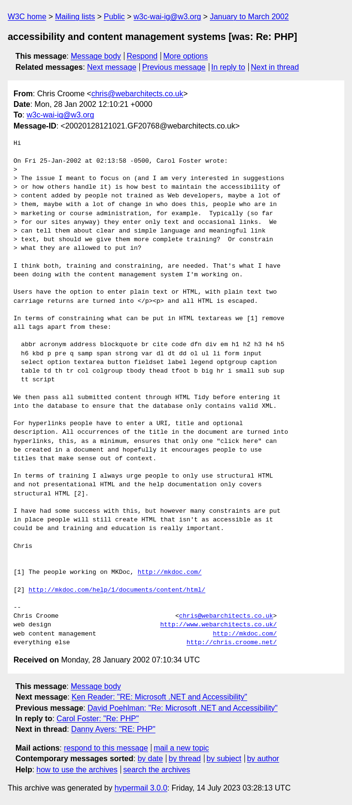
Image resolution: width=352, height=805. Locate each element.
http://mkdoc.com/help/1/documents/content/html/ (116, 590)
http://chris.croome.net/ (232, 642)
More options (185, 56)
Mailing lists (75, 17)
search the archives (156, 770)
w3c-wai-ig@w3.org (167, 17)
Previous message (174, 67)
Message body (96, 56)
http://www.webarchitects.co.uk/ (218, 625)
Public (114, 17)
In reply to (228, 67)
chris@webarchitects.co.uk (137, 94)
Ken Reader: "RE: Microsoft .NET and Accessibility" (159, 697)
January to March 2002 (249, 17)
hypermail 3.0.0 (140, 788)
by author (263, 758)
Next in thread (275, 67)
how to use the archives (77, 770)
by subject (223, 758)
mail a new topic (181, 748)
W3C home (27, 17)
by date (149, 758)
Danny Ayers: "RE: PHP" (113, 729)
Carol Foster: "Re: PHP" (97, 718)
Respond (142, 56)
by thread (185, 758)
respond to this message (106, 748)
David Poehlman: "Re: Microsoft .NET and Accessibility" (182, 708)
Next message (111, 67)
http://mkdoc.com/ (169, 572)
